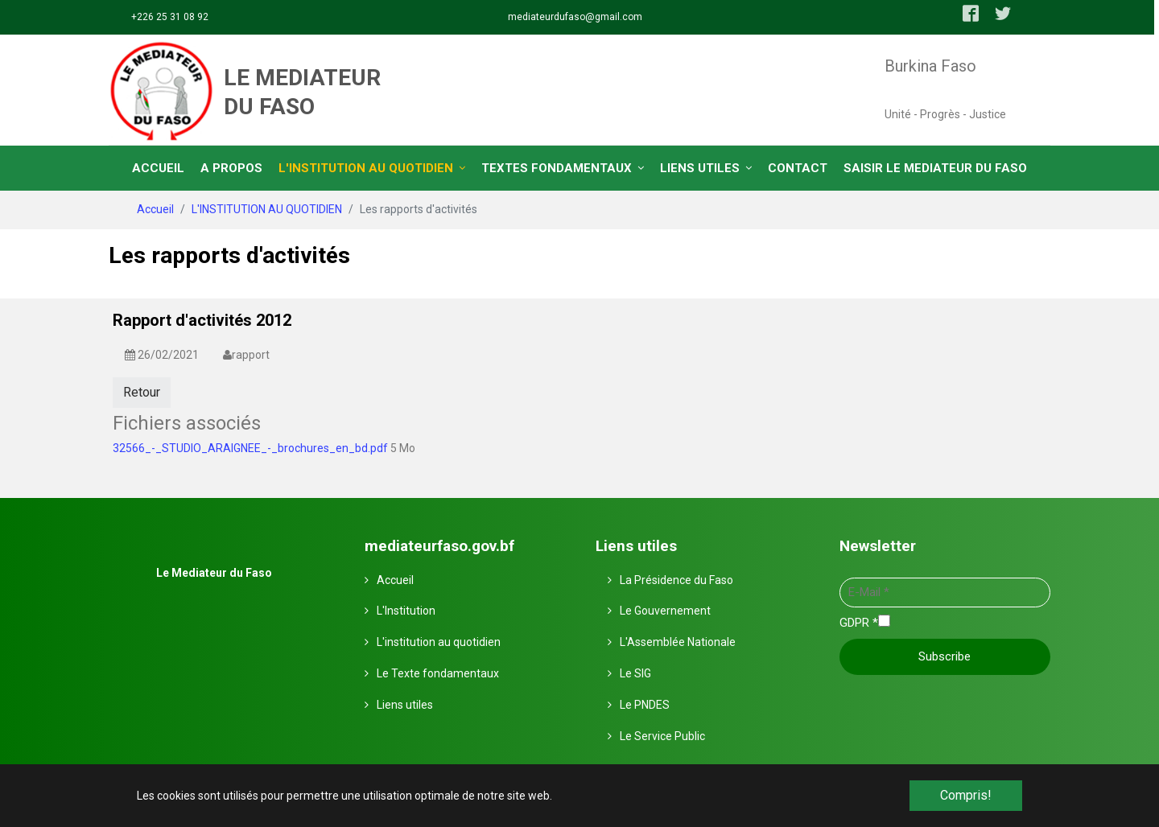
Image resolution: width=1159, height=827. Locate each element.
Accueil (395, 579)
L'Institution (406, 609)
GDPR (858, 622)
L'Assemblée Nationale (678, 641)
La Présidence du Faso (676, 579)
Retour (141, 391)
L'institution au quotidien (439, 641)
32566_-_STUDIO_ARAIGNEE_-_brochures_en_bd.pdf (251, 446)
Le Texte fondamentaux (438, 672)
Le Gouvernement (665, 609)
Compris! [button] (966, 795)
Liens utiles (405, 703)
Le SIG (635, 672)
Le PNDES (645, 703)
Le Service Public (662, 735)
